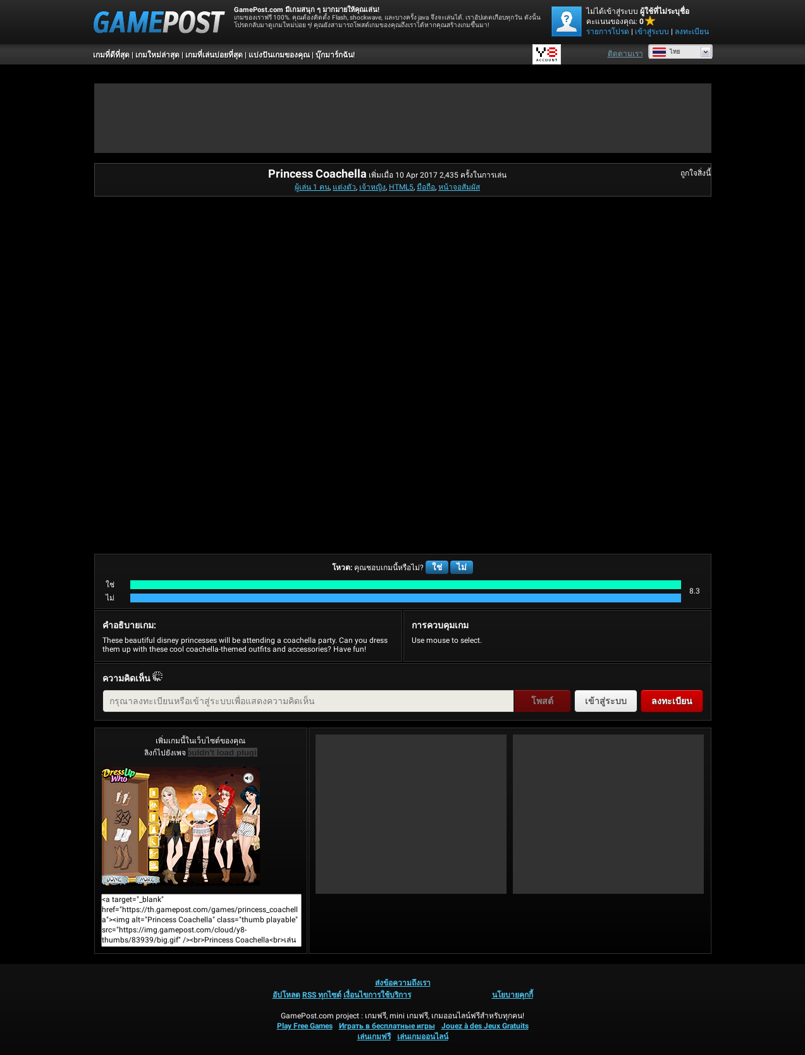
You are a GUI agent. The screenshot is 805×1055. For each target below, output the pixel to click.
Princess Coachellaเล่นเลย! (181, 826)
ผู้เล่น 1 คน (312, 187)
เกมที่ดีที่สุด (111, 55)
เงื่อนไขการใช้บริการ (377, 995)
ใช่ (437, 567)
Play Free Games (305, 1025)
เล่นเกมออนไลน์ (422, 1036)
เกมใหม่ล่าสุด (157, 55)
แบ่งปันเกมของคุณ (279, 55)
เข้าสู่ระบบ (652, 31)
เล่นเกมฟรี (374, 1036)
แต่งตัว (344, 187)
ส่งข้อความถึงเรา (403, 983)
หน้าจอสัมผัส (459, 187)
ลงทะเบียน (692, 31)
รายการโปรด (607, 31)
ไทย (666, 52)
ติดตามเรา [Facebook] (625, 53)
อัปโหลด (286, 995)
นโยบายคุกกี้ (512, 995)
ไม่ (462, 567)
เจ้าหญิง (372, 187)
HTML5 (401, 187)
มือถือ (426, 187)
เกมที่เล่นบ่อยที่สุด (214, 55)
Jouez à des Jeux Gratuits (485, 1025)
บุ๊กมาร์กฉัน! (335, 55)
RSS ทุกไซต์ (321, 995)
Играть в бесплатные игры (387, 1025)
